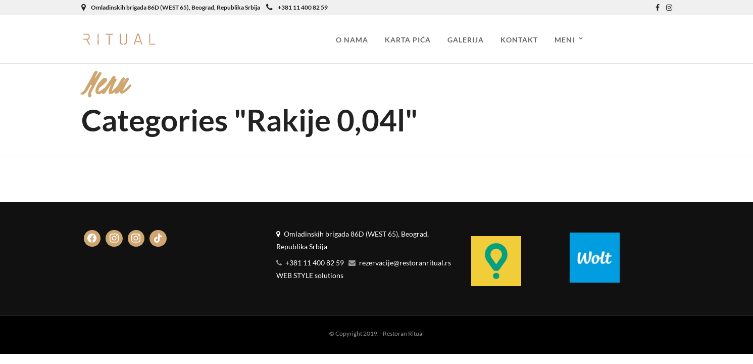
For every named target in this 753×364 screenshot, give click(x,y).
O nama (352, 39)
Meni (565, 39)
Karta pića (408, 39)
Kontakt (519, 39)
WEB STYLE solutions (309, 275)
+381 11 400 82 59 (297, 7)
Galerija (465, 39)
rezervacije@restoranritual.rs (405, 262)
